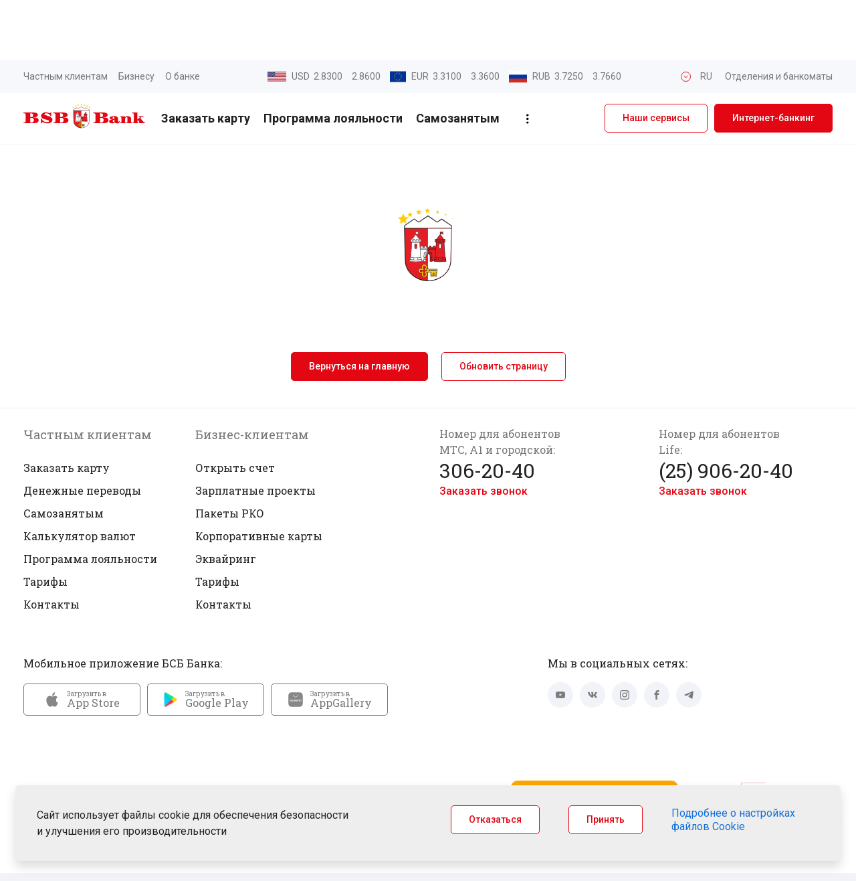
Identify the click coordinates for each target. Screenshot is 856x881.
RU (706, 16)
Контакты (51, 544)
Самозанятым (458, 59)
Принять (605, 819)
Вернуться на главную (359, 306)
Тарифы (45, 521)
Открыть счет (235, 407)
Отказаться (495, 819)
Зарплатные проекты (255, 430)
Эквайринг (225, 498)
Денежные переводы (82, 430)
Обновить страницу (503, 306)
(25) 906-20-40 (726, 410)
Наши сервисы (656, 58)
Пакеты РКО (229, 453)
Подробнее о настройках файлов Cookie (733, 820)
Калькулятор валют (79, 476)
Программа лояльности (333, 59)
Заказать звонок (483, 430)
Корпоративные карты (258, 476)
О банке (182, 16)
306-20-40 (487, 410)
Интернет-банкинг (773, 58)
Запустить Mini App (595, 740)
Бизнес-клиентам (252, 374)
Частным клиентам (65, 16)
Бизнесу (136, 16)
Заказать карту (205, 59)
